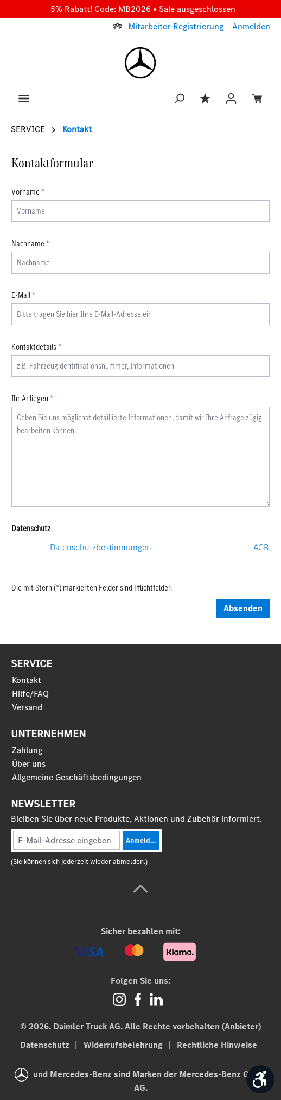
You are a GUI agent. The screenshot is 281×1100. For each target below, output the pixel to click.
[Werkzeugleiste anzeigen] (260, 1079)
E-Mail (23, 295)
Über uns (29, 763)
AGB (261, 547)
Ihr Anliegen (32, 398)
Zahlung (27, 750)
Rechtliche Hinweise (217, 1045)
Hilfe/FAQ (30, 693)
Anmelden (251, 26)
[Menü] (24, 98)
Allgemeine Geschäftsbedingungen (77, 777)
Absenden (243, 608)
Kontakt (26, 680)
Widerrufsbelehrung (124, 1045)
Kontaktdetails (36, 346)
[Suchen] (179, 98)
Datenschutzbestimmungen (100, 547)
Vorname (27, 191)
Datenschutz (46, 1045)
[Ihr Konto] (231, 98)
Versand (27, 707)
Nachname (30, 243)
